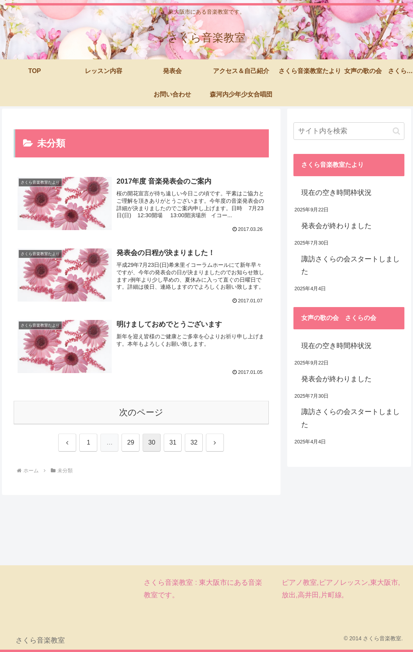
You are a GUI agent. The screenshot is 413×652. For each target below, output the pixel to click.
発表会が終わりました (336, 226)
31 (173, 442)
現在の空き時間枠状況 (336, 192)
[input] (348, 131)
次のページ (141, 412)
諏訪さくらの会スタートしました (350, 265)
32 (194, 442)
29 (130, 442)
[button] (396, 131)
